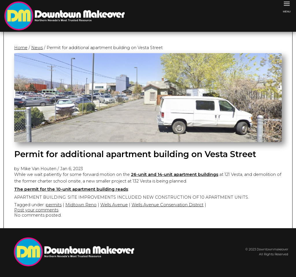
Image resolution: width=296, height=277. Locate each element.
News (37, 47)
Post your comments (36, 210)
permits (54, 204)
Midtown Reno (81, 204)
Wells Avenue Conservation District (168, 204)
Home (20, 47)
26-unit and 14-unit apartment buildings (174, 174)
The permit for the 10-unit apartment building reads (71, 189)
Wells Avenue (114, 204)
